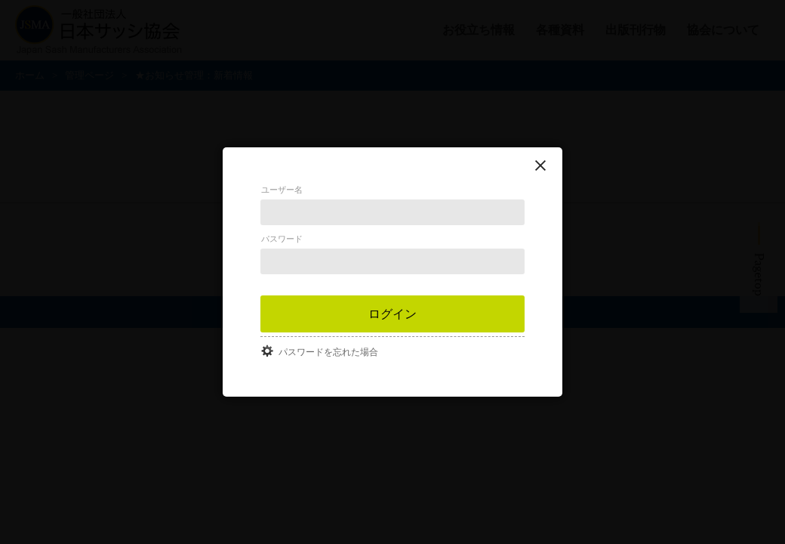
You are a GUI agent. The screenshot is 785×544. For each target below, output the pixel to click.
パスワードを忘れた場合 (328, 352)
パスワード (282, 238)
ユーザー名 (282, 189)
